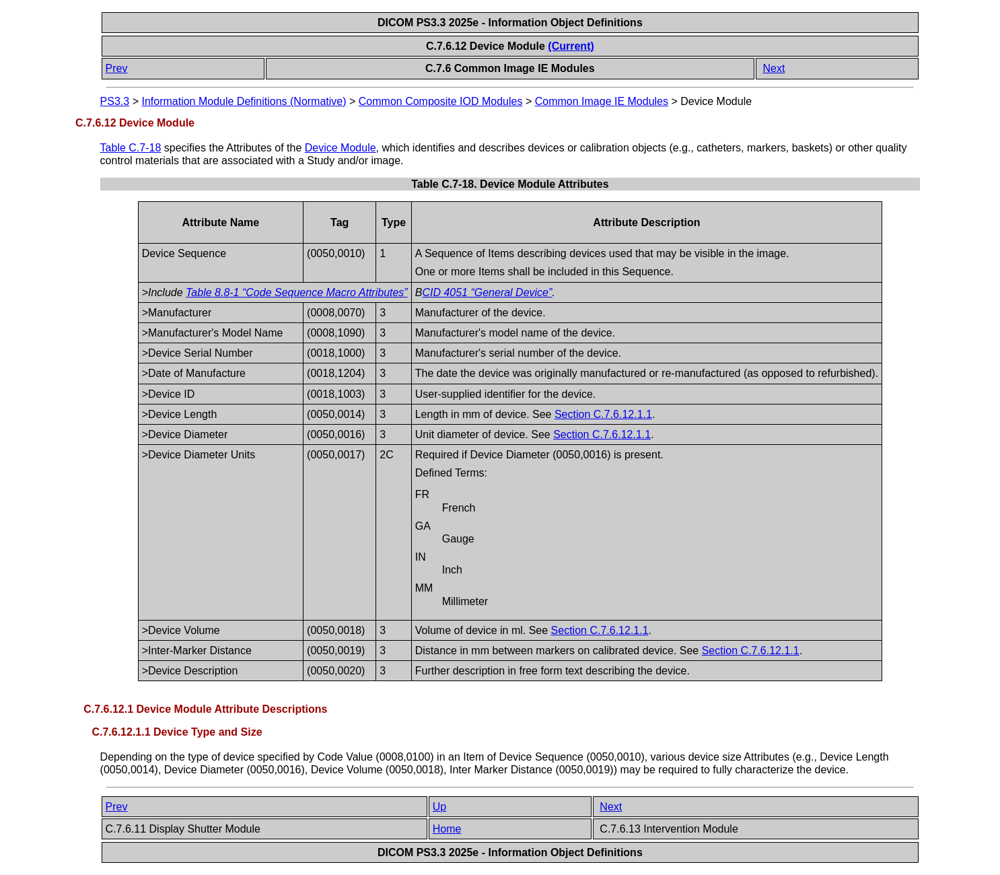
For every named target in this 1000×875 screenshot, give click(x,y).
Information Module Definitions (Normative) (243, 101)
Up (439, 806)
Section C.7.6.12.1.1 (603, 414)
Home (447, 829)
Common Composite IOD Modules (441, 101)
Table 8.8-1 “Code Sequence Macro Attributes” (297, 292)
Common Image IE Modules (601, 101)
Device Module (340, 147)
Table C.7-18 (131, 147)
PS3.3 (115, 101)
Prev (117, 68)
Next (773, 68)
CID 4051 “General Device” (487, 292)
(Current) (571, 46)
